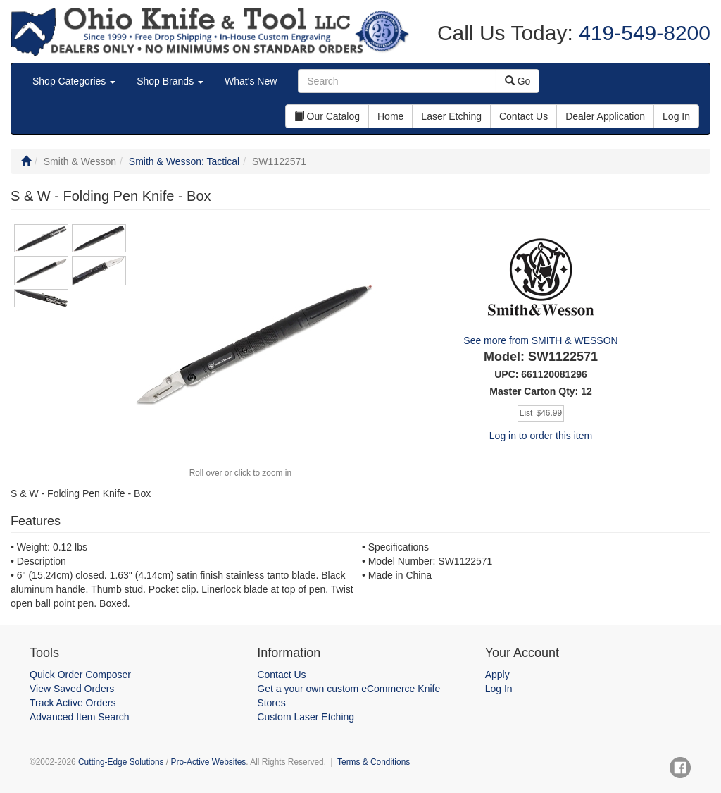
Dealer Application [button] (605, 116)
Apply (497, 674)
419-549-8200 (641, 32)
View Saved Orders (72, 688)
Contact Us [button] (523, 116)
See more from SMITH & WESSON (540, 340)
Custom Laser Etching (305, 717)
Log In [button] (676, 116)
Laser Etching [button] (451, 116)
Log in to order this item (540, 435)
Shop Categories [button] (73, 81)
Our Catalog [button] (327, 116)
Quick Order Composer (80, 674)
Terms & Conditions (373, 762)
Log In (499, 688)
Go (518, 81)
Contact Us (281, 674)
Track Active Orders (72, 702)
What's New (251, 81)
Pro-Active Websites (208, 762)
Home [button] (390, 116)
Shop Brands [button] (170, 81)
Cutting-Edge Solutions (121, 762)
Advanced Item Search (80, 717)
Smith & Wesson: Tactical (184, 161)
